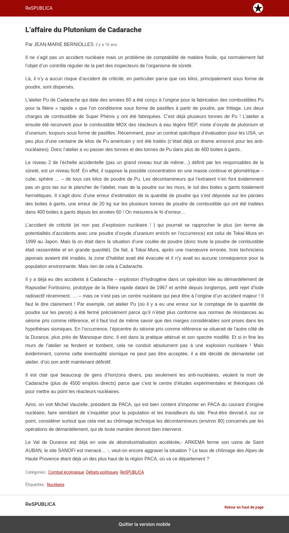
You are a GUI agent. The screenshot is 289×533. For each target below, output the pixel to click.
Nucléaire (55, 484)
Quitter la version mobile (144, 524)
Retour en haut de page (244, 507)
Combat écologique (66, 472)
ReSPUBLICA (132, 472)
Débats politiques (102, 472)
